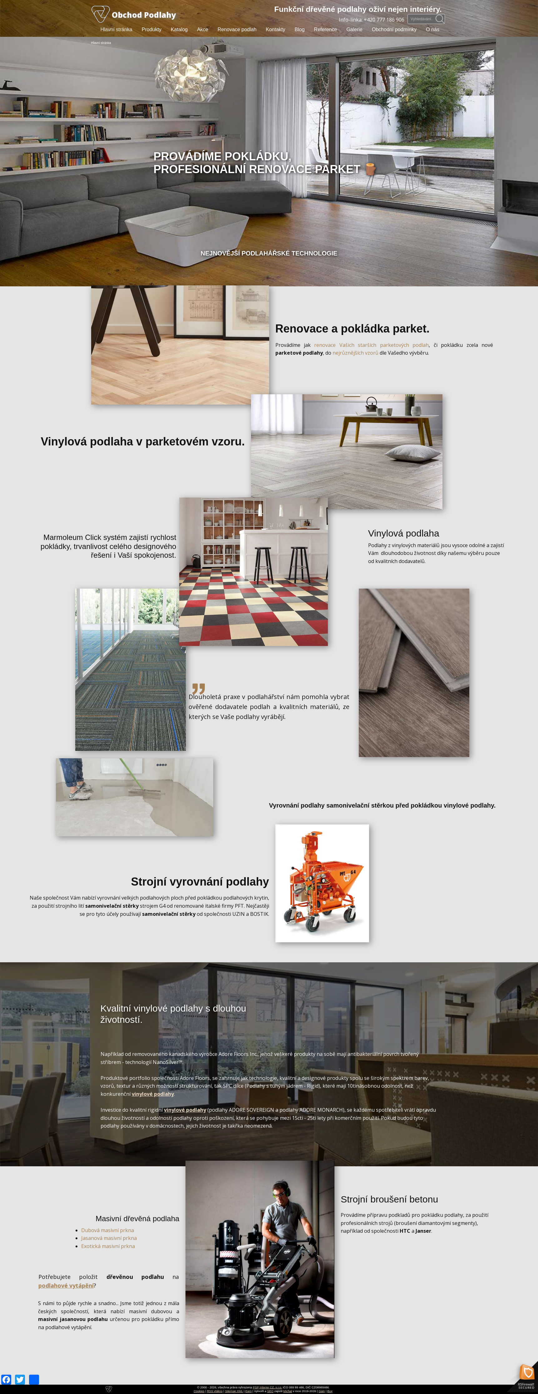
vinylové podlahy (153, 1093)
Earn (248, 1391)
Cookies (199, 1391)
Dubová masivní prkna (107, 1230)
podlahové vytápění (66, 1285)
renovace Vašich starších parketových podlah (371, 345)
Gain (321, 1391)
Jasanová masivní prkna (109, 1238)
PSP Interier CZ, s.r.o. (267, 1387)
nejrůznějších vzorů (355, 352)
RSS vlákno (215, 1391)
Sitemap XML (234, 1391)
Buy (330, 1391)
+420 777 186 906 (384, 19)
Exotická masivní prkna (108, 1246)
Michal (287, 1391)
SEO (270, 1391)
